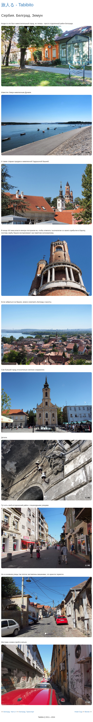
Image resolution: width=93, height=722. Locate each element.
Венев (87, 712)
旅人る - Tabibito (17, 4)
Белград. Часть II (10, 712)
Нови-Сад (78, 712)
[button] (8, 334)
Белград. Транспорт (26, 712)
